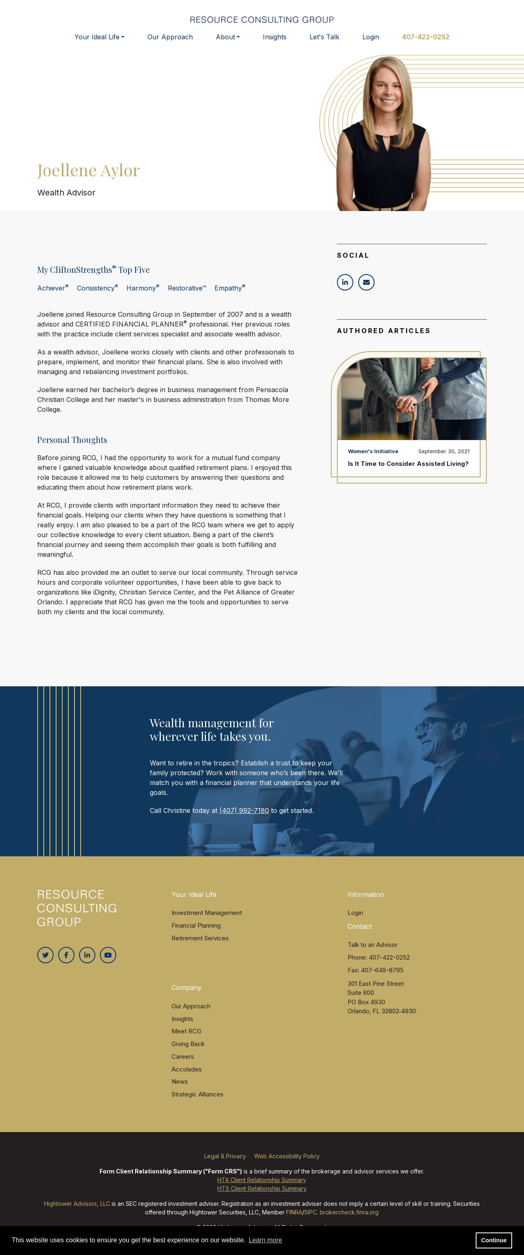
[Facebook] (66, 959)
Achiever (53, 292)
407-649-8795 (382, 974)
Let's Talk (324, 40)
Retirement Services (200, 942)
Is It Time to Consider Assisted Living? (408, 468)
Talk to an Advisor (373, 949)
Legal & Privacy (225, 1160)
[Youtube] (108, 959)
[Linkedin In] (87, 959)
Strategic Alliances (198, 1099)
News (180, 1086)
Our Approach (170, 40)
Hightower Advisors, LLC (77, 1208)
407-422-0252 (425, 40)
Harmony (143, 292)
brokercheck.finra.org (349, 1216)
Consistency (97, 292)
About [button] (225, 40)
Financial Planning (196, 930)
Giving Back (188, 1048)
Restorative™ (187, 292)
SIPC (310, 1216)
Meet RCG (186, 1035)
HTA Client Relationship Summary (261, 1184)
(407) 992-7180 (244, 814)
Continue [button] (493, 1240)
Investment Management (207, 917)
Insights (275, 40)
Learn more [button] (265, 1240)
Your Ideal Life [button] (97, 40)
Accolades (187, 1073)
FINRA (294, 1216)
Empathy (230, 292)
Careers (183, 1061)
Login (370, 40)
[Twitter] (45, 959)
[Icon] (345, 286)
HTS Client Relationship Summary (262, 1192)
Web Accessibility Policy (287, 1160)
